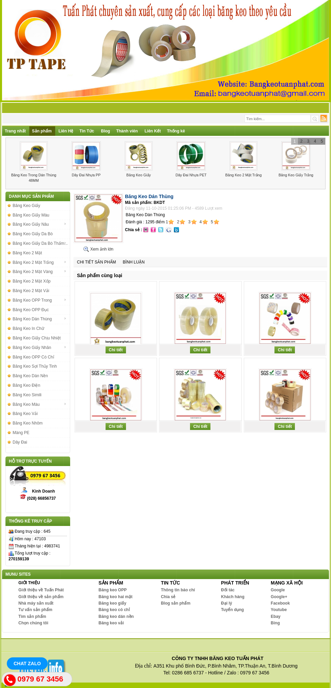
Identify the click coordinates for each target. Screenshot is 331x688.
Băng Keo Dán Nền (30, 375)
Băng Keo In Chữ (28, 328)
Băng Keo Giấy (138, 175)
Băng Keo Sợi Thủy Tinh (35, 366)
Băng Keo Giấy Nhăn (39, 347)
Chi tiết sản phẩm (96, 262)
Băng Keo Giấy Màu (31, 215)
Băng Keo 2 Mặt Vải (31, 290)
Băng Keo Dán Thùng (39, 319)
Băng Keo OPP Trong (39, 300)
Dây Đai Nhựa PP (86, 175)
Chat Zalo (27, 663)
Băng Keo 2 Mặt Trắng (243, 175)
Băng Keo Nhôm (28, 423)
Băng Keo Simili (27, 395)
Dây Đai (20, 442)
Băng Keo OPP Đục (31, 309)
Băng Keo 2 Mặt (27, 253)
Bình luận (134, 262)
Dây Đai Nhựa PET (190, 175)
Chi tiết (116, 350)
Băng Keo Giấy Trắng (296, 175)
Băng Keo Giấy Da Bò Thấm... (40, 243)
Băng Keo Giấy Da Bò (33, 233)
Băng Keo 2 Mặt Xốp (31, 281)
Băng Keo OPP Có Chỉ (33, 357)
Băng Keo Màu (39, 404)
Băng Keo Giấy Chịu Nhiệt (37, 338)
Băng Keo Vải (25, 413)
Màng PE (21, 432)
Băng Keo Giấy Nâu (39, 224)
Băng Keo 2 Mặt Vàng (39, 271)
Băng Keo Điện (26, 385)
